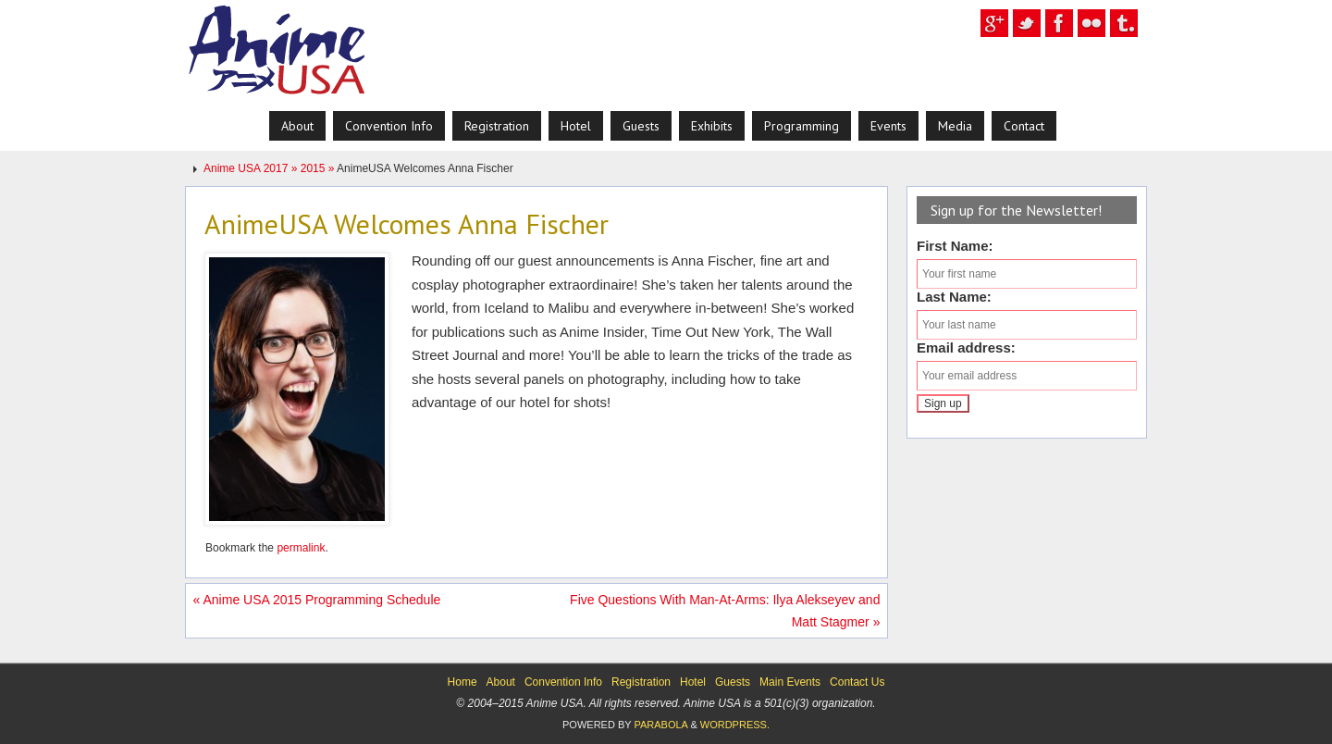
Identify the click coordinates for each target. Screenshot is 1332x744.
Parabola (660, 724)
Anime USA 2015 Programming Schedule (317, 599)
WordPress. (735, 724)
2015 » (319, 168)
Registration (641, 682)
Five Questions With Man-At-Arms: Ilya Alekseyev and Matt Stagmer (725, 610)
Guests (732, 682)
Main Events (789, 682)
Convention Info (563, 682)
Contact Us (857, 682)
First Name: (955, 246)
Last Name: (954, 296)
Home (462, 682)
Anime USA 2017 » (252, 168)
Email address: (966, 347)
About (501, 682)
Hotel (693, 682)
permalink (301, 547)
